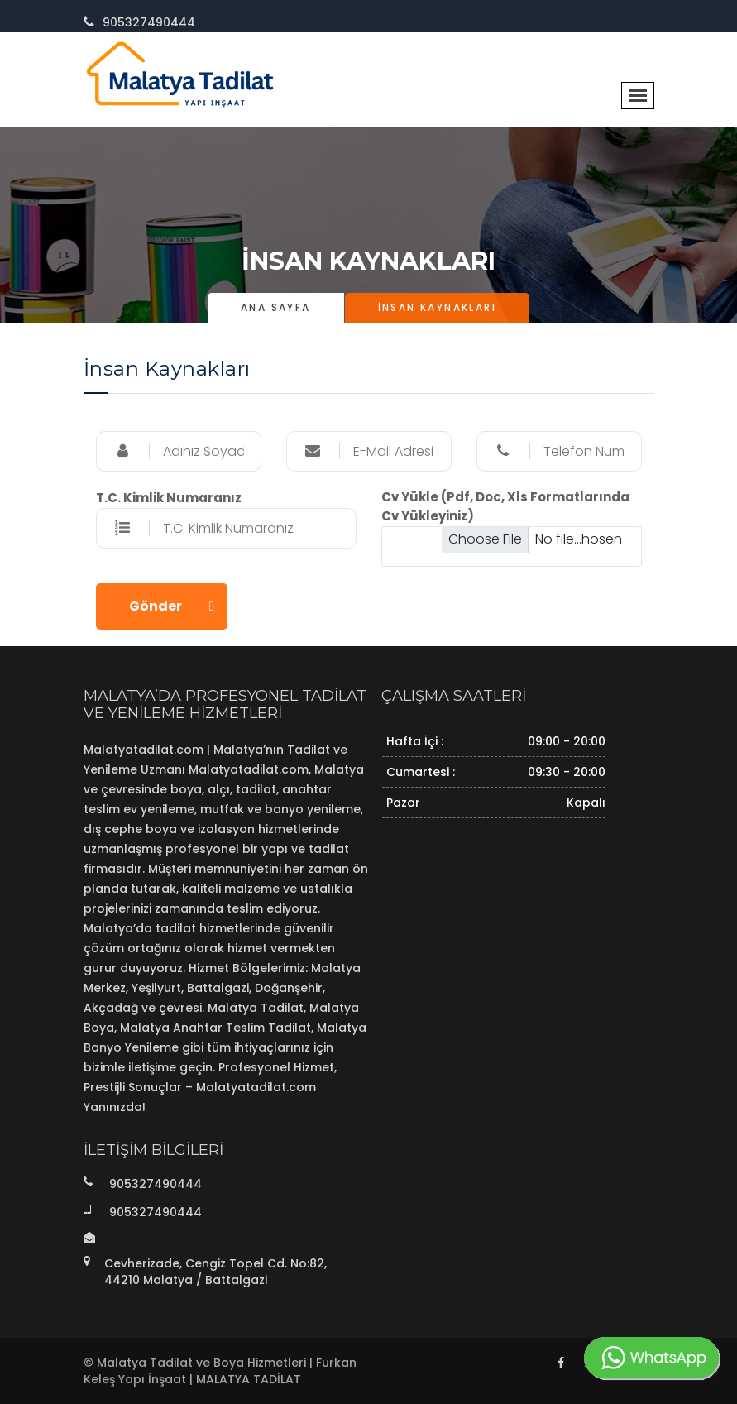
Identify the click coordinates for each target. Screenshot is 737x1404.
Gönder (155, 606)
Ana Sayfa (276, 307)
